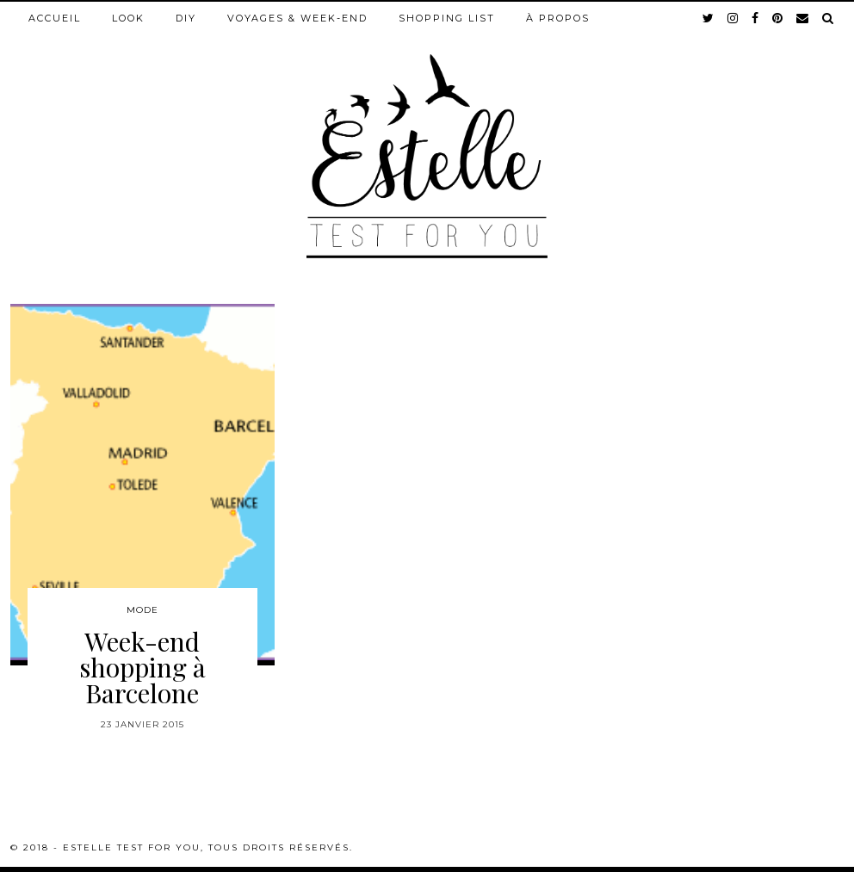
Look (128, 18)
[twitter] (708, 18)
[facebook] (756, 18)
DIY (186, 18)
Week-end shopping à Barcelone (142, 667)
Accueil (54, 18)
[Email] (803, 18)
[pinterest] (778, 18)
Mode (142, 609)
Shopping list (447, 18)
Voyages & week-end (297, 18)
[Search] (828, 18)
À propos (558, 18)
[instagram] (733, 18)
